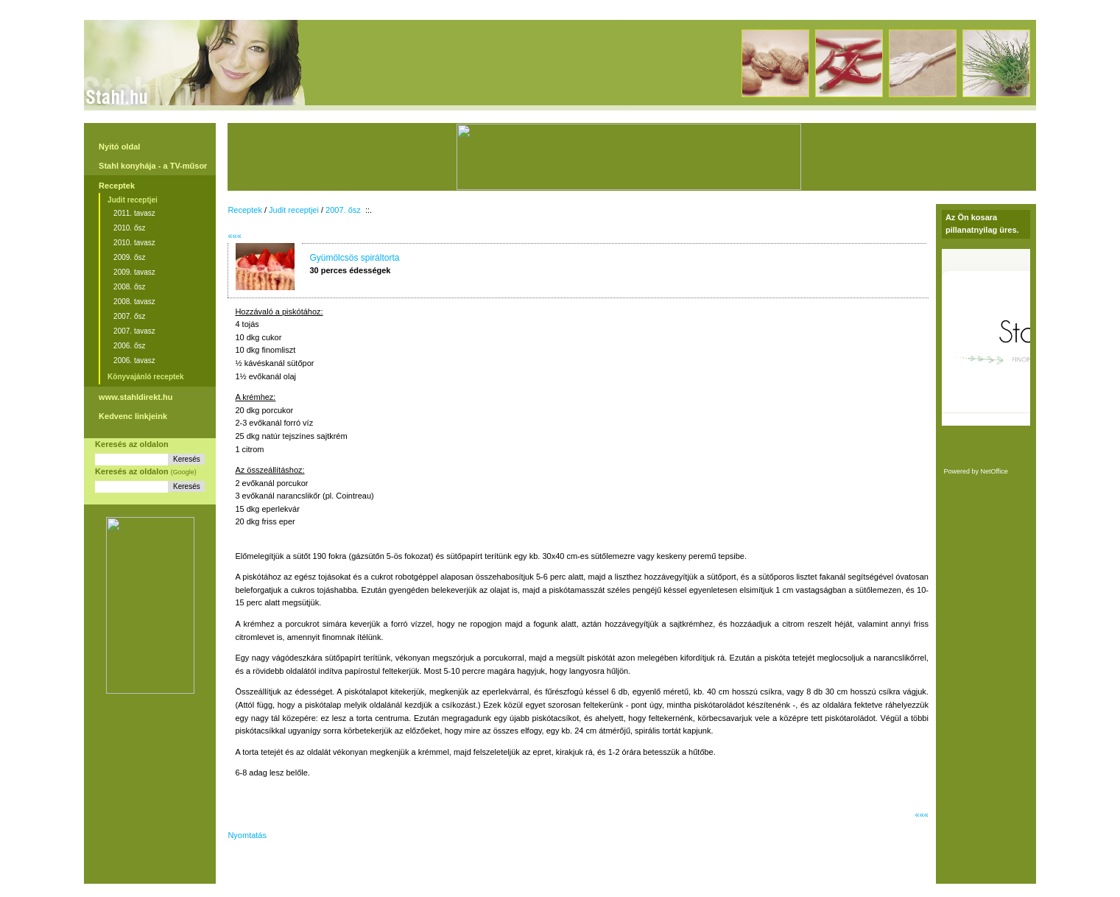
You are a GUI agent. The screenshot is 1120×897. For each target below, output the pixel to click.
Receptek (117, 185)
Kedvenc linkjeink (133, 416)
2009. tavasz (134, 272)
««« (234, 235)
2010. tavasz (134, 243)
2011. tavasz (134, 213)
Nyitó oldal (119, 146)
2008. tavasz (134, 302)
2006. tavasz (134, 360)
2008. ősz (129, 287)
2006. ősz (129, 346)
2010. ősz (129, 228)
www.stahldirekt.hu (135, 397)
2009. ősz (129, 257)
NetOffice (993, 471)
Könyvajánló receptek (145, 377)
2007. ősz (129, 316)
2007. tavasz (134, 331)
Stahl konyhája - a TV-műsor (153, 165)
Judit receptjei (133, 200)
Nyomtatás (247, 835)
